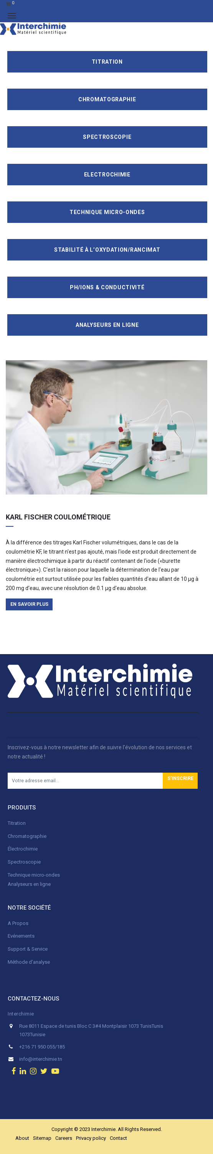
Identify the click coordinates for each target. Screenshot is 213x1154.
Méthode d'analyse (29, 962)
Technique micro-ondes (34, 875)
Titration (107, 62)
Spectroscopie (107, 137)
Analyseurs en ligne (107, 325)
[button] (180, 781)
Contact (118, 1138)
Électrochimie (23, 849)
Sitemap (42, 1138)
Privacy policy (91, 1138)
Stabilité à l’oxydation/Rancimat (107, 250)
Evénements (21, 936)
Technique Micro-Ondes (107, 212)
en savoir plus (29, 604)
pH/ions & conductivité (107, 287)
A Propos (19, 923)
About (22, 1138)
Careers (63, 1138)
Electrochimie (107, 174)
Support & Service (28, 949)
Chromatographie (107, 99)
